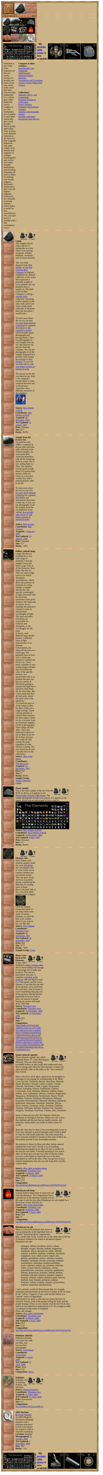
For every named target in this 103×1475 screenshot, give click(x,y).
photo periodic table (34, 965)
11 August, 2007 (23, 423)
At (23, 1042)
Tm (40, 1037)
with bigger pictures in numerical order (25, 367)
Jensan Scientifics (30, 1389)
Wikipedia (23, 71)
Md (35, 1045)
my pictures (21, 359)
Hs (24, 1047)
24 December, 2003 (23, 767)
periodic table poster (41, 49)
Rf (42, 1045)
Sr (19, 1033)
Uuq (41, 1047)
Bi (19, 1042)
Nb (25, 1033)
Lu (19, 1040)
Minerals (22, 78)
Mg (37, 1025)
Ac (32, 1042)
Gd (27, 1037)
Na (35, 1025)
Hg (39, 1040)
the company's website (24, 329)
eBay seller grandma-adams (35, 1168)
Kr (40, 1030)
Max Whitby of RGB (24, 414)
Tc (30, 1033)
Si (18, 1028)
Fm (32, 1045)
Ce (38, 1035)
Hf (22, 1040)
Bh (21, 1047)
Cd (17, 1035)
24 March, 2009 (32, 1173)
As (33, 1030)
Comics (22, 85)
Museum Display (26, 75)
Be (22, 1025)
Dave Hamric (29, 926)
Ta (24, 1040)
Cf (28, 1045)
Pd (37, 1033)
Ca (29, 1028)
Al (17, 1028)
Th (35, 1042)
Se (36, 1030)
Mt (26, 1047)
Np (41, 1042)
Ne (32, 1025)
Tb (30, 1037)
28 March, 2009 (32, 1210)
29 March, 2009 (36, 1175)
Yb (17, 1040)
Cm (22, 1045)
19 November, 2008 (33, 1011)
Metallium (28, 865)
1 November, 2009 (23, 1442)
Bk (25, 1045)
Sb (23, 1035)
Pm (19, 1037)
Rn (25, 1042)
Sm (22, 1037)
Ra (30, 1042)
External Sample (23, 1415)
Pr (40, 1035)
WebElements (24, 73)
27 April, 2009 (35, 1397)
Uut (38, 1047)
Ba (33, 1035)
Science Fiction (25, 83)
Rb (17, 1033)
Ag (39, 1033)
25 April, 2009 (31, 1394)
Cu (23, 1030)
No (38, 1045)
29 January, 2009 (23, 537)
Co (19, 1030)
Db (17, 1047)
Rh (35, 1033)
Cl (23, 1028)
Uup (17, 1049)
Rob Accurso (28, 524)
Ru (32, 1033)
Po (21, 1042)
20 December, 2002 (23, 418)
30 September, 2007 (23, 934)
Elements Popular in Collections (27, 101)
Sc (31, 1028)
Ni (21, 1030)
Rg (31, 1047)
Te (25, 1035)
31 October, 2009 (24, 1437)
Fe (17, 1030)
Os (30, 1040)
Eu (25, 1037)
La (35, 1035)
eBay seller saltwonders (33, 1205)
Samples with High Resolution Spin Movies (29, 117)
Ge (31, 1030)
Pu (17, 1045)
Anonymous (28, 1350)
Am (19, 1045)
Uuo (28, 1049)
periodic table (21, 296)
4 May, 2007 (34, 837)
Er (38, 1037)
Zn (26, 1030)
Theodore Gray (22, 764)
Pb (17, 1042)
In (19, 1035)
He (18, 1025)
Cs (31, 1035)
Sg (19, 1047)
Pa (37, 1042)
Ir (32, 1040)
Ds (29, 1047)
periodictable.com (26, 68)
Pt (34, 1040)
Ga (28, 1030)
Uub (34, 1047)
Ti (33, 1028)
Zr (22, 1033)
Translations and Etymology (31, 80)
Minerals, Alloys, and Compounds (28, 96)
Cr (37, 1028)
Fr (28, 1042)
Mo (27, 1033)
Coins (32, 950)
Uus (24, 1049)
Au (36, 1040)
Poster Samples (25, 104)
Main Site (37, 83)
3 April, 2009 (35, 1212)
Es (30, 1045)
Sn (21, 1035)
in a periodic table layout (24, 513)
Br (38, 1030)
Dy (32, 1037)
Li (20, 1025)
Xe (28, 1035)
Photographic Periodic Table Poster (31, 795)
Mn (39, 1028)
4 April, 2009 (35, 1321)
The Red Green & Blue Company (24, 269)
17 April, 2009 (23, 1363)
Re (28, 1040)
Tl (41, 1040)
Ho (35, 1037)
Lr (40, 1045)
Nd (17, 1037)
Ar (25, 1028)
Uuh (21, 1049)
